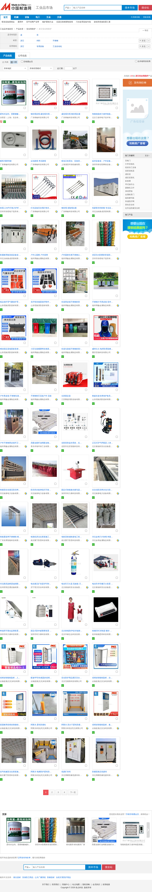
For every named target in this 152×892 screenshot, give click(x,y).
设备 (27, 17)
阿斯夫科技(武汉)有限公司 (41, 728)
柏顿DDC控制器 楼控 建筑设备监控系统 (103, 631)
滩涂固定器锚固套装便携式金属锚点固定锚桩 (10, 349)
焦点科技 (79, 887)
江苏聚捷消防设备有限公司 (72, 399)
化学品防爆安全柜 (132, 208)
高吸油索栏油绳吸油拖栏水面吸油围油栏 (41, 443)
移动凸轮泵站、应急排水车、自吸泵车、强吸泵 (72, 161)
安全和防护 (31, 29)
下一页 (73, 792)
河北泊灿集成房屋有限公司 (103, 211)
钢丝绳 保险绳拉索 (69, 208)
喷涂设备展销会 (8, 22)
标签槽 (128, 181)
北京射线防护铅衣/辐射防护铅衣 (72, 631)
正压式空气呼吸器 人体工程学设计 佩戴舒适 (103, 443)
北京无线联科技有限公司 (71, 681)
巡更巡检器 (129, 171)
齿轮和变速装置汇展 (102, 22)
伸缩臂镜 (129, 191)
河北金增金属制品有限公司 (103, 540)
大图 (14, 62)
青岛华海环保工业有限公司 (41, 446)
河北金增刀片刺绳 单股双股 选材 (103, 537)
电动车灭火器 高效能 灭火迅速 (72, 584)
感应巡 (128, 174)
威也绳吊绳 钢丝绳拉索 (70, 114)
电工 (38, 17)
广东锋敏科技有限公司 (40, 117)
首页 (5, 17)
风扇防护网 (129, 201)
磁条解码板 (129, 198)
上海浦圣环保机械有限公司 (72, 164)
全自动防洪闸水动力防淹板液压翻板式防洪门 (103, 490)
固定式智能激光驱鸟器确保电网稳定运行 (72, 490)
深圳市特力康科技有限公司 (72, 493)
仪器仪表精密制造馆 (64, 22)
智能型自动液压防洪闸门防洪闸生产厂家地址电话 (10, 490)
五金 (48, 17)
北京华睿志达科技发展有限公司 (72, 634)
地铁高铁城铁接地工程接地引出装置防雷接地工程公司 (72, 537)
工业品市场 (44, 8)
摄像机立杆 (129, 188)
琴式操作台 (129, 184)
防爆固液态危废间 (99, 771)
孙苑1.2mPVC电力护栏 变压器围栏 (10, 208)
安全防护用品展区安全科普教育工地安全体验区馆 (72, 678)
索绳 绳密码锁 (6, 161)
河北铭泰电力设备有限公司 (10, 493)
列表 (5, 62)
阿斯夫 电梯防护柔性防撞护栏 (41, 771)
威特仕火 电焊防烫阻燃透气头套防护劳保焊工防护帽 (103, 349)
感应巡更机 (129, 177)
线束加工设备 (130, 167)
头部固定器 (66, 396)
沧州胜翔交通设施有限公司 (10, 587)
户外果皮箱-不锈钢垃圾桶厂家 (10, 396)
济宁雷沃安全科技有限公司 (41, 587)
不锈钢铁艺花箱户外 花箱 (41, 396)
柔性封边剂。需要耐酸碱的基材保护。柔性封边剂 (10, 114)
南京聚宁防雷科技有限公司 (41, 540)
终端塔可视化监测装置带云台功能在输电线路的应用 (10, 631)
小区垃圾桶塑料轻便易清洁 (41, 349)
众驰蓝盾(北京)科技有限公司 (10, 681)
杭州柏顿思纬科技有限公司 (103, 634)
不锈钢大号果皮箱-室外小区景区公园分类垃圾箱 (103, 302)
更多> (147, 155)
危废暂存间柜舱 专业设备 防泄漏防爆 (103, 208)
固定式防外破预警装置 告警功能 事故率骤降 (41, 631)
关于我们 (45, 884)
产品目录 (19, 29)
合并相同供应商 (142, 61)
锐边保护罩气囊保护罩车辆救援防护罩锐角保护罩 (10, 302)
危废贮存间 (66, 771)
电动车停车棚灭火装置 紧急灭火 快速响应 (103, 584)
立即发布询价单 (24, 857)
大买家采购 (135, 17)
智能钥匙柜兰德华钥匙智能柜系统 (103, 114)
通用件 (20, 22)
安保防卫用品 (27, 877)
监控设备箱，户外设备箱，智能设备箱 (103, 161)
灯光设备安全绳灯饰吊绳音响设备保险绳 (41, 208)
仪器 (59, 17)
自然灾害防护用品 (63, 877)
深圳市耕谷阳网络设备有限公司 (103, 164)
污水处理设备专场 (83, 22)
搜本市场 (130, 7)
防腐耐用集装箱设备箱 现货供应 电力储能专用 (10, 255)
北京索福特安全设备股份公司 (103, 446)
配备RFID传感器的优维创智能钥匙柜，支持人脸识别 (41, 678)
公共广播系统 (40, 877)
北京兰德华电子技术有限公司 (103, 117)
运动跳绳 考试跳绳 (38, 161)
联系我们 (55, 884)
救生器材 (17, 877)
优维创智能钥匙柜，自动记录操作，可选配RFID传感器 (103, 678)
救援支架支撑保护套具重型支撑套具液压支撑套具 (103, 396)
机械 (16, 17)
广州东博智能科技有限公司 (10, 540)
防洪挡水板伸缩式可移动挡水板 (41, 490)
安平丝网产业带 (32, 22)
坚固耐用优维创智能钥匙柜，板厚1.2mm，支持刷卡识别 (10, 724)
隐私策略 (86, 884)
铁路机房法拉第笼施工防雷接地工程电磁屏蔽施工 (41, 537)
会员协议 (96, 884)
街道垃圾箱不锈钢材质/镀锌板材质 (72, 349)
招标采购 (146, 17)
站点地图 (76, 884)
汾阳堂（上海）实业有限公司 (10, 117)
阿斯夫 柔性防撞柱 (38, 724)
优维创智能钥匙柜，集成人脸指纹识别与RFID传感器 (103, 724)
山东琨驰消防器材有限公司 (10, 305)
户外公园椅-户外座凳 (39, 255)
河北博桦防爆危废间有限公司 (72, 775)
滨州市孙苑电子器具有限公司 (10, 211)
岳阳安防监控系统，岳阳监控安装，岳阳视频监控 (72, 443)
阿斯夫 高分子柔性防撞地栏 (72, 724)
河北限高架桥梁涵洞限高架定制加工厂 (10, 584)
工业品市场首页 (6, 29)
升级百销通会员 (132, 814)
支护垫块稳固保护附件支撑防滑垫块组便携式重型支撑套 (41, 302)
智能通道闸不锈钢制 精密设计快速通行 (10, 537)
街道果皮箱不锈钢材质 (70, 302)
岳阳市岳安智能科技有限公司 (72, 446)
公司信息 (22, 55)
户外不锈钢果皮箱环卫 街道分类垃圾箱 (10, 443)
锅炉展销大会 (47, 22)
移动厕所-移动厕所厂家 (75, 844)
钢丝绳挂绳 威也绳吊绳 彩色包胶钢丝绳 (41, 114)
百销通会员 (27, 61)
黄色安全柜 (129, 204)
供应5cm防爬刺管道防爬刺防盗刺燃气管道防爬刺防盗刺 (103, 255)
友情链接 (106, 884)
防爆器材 (51, 877)
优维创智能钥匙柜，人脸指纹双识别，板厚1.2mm (10, 678)
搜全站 (145, 7)
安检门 (128, 160)
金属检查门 (129, 194)
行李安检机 (129, 164)
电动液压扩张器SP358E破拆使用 (41, 584)
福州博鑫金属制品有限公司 (41, 258)
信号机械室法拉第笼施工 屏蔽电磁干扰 (10, 771)
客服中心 (66, 884)
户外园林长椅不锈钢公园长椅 (72, 255)
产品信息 (7, 55)
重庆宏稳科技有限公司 (101, 352)
